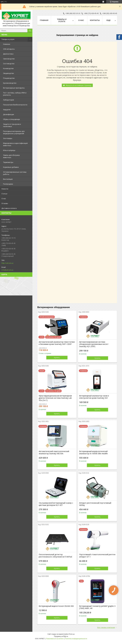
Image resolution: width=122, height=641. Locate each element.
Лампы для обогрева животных (11, 156)
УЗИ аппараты (9, 49)
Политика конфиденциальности (76, 639)
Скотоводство (8, 63)
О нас (3, 198)
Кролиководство (9, 83)
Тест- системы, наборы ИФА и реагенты (14, 94)
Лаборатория (8, 100)
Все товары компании (106, 627)
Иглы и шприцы (9, 150)
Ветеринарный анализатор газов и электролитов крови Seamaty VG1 (94, 397)
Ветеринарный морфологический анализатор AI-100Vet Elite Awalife (93, 452)
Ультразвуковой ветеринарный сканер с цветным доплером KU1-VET (56, 504)
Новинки (6, 44)
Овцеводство (8, 73)
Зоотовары (7, 138)
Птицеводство (9, 78)
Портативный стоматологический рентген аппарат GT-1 (97, 555)
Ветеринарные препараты (14, 88)
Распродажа (8, 184)
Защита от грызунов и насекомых (12, 125)
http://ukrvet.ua (7, 263)
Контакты (95, 20)
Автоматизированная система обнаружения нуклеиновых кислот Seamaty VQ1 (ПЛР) (93, 344)
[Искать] (29, 30)
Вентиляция (8, 179)
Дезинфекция (8, 114)
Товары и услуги (7, 39)
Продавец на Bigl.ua (61, 636)
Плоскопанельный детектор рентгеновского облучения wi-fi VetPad (55, 555)
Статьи (4, 194)
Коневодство (8, 68)
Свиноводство (9, 59)
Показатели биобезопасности (15, 105)
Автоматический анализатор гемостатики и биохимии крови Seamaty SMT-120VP (57, 343)
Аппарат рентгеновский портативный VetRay (95, 504)
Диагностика (8, 54)
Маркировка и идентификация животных (15, 144)
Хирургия (6, 109)
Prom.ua (71, 634)
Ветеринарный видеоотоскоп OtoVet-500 (56, 606)
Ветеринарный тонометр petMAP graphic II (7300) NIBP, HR (97, 607)
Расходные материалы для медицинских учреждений (14, 132)
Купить (57, 357)
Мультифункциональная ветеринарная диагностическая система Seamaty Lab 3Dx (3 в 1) (55, 398)
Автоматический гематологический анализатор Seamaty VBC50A (54, 452)
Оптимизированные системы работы (15, 173)
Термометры (8, 162)
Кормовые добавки (11, 167)
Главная (44, 20)
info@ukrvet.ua (7, 270)
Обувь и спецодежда (11, 119)
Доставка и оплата (9, 208)
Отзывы (4, 203)
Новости (4, 189)
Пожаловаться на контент (55, 639)
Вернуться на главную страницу (78, 85)
